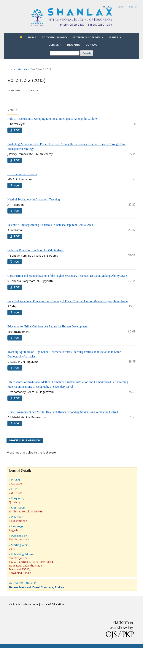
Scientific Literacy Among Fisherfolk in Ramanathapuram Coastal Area (50, 224)
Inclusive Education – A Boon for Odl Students (35, 250)
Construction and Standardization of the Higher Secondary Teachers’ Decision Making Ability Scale (67, 275)
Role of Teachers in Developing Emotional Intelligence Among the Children (52, 118)
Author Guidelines (86, 37)
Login (121, 6)
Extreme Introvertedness (22, 174)
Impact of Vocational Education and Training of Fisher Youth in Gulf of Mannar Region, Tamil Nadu (67, 301)
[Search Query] (65, 53)
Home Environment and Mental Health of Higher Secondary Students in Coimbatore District (62, 412)
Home (32, 37)
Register (108, 6)
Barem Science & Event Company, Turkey (36, 587)
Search (87, 53)
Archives (23, 69)
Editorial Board (54, 37)
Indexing (73, 44)
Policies (53, 44)
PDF (16, 130)
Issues (114, 37)
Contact (92, 44)
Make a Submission (24, 440)
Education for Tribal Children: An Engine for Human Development (47, 326)
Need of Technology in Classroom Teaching (33, 199)
